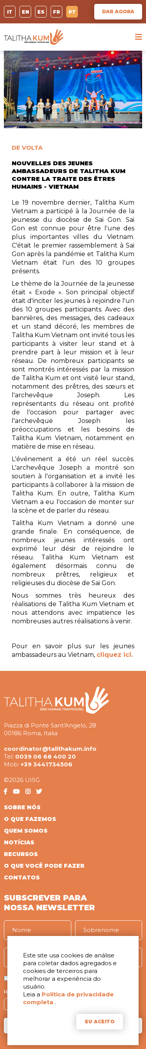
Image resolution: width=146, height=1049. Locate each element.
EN (25, 12)
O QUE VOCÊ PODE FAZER (44, 865)
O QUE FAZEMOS (30, 819)
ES (40, 12)
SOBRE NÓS (22, 807)
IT (9, 12)
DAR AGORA (118, 11)
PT (72, 12)
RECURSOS (21, 854)
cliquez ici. (115, 654)
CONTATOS (22, 877)
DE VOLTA (27, 147)
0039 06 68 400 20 (45, 756)
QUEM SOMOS (25, 830)
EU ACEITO (99, 1021)
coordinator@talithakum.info (50, 748)
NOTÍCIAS (19, 842)
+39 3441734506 (46, 764)
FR (56, 12)
